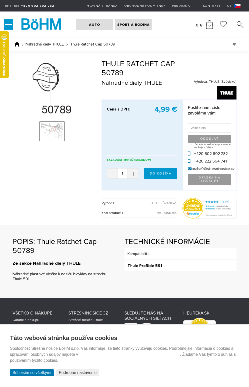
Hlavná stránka (102, 6)
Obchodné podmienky (145, 6)
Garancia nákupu (25, 320)
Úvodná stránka (17, 44)
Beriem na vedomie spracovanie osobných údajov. (212, 146)
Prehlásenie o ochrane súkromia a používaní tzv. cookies (129, 354)
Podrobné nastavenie (77, 372)
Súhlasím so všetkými (31, 372)
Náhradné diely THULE (45, 44)
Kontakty (211, 6)
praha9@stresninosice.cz (213, 168)
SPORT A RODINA (133, 24)
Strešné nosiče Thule (85, 320)
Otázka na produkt (209, 179)
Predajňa (181, 6)
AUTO (94, 24)
